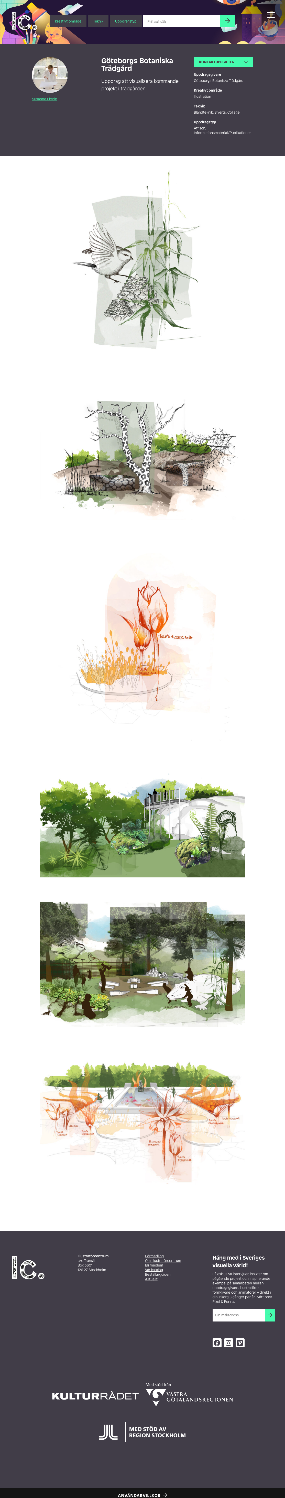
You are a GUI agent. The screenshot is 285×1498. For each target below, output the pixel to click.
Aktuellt (151, 1279)
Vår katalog (154, 1270)
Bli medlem (154, 1265)
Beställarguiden (157, 1274)
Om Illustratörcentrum (163, 1260)
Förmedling (154, 1256)
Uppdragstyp (126, 21)
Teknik (98, 21)
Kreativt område (68, 21)
